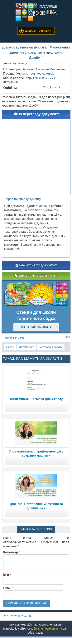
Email (8, 588)
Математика (26, 347)
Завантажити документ (36, 265)
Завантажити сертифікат (36, 275)
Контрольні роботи (51, 347)
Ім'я (7, 574)
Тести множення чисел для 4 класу (36, 399)
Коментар (11, 552)
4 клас (10, 347)
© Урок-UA (18, 616)
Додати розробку (38, 30)
